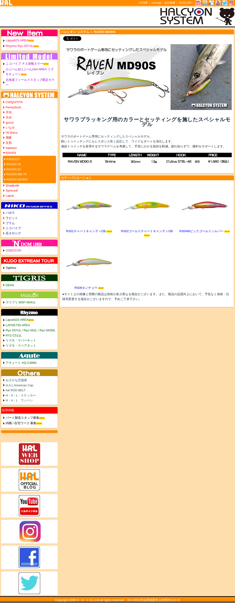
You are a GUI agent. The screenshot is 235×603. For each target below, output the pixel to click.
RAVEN (11, 153)
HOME (144, 2)
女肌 (9, 143)
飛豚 (9, 137)
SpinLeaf (12, 190)
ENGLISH (185, 2)
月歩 (9, 117)
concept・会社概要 (164, 2)
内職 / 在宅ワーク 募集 (21, 423)
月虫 (9, 112)
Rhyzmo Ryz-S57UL (19, 46)
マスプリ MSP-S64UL (21, 302)
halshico (11, 148)
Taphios (11, 268)
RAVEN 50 (13, 164)
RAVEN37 (13, 159)
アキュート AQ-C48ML (21, 362)
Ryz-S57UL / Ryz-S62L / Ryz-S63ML (30, 330)
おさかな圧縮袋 (16, 380)
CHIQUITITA (14, 102)
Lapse (10, 195)
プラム (10, 223)
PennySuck (13, 107)
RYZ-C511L (14, 335)
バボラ (10, 213)
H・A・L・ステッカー (21, 395)
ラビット (12, 218)
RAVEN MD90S (17, 179)
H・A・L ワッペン (19, 400)
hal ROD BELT (16, 390)
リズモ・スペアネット (21, 345)
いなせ (10, 127)
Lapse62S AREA (17, 40)
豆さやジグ (13, 233)
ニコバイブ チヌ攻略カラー (24, 63)
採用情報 (8, 410)
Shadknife (12, 185)
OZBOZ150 (13, 250)
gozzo (10, 122)
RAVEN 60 (13, 169)
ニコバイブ (13, 228)
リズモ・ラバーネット (21, 340)
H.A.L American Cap (19, 385)
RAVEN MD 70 (16, 174)
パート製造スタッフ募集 (22, 417)
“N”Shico (12, 132)
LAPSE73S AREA (18, 325)
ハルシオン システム (75, 32)
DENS (10, 285)
